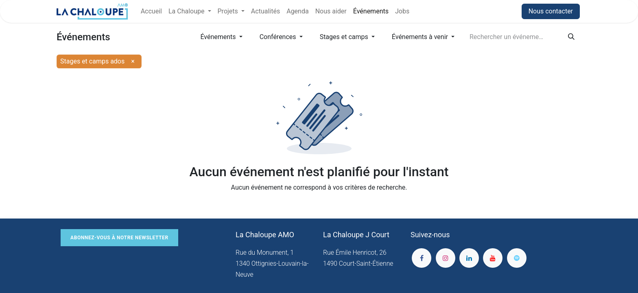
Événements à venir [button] (421, 37)
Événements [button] (218, 37)
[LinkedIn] (469, 258)
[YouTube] (493, 258)
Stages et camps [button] (345, 37)
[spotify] (517, 258)
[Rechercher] (571, 37)
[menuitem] (151, 11)
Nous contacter (551, 11)
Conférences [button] (279, 37)
